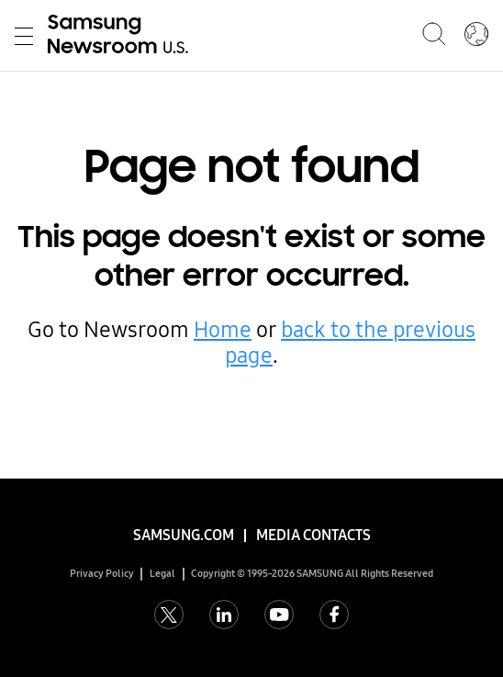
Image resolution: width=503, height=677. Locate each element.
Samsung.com (183, 535)
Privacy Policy (102, 574)
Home (223, 330)
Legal (162, 574)
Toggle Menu (24, 36)
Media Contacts (313, 535)
